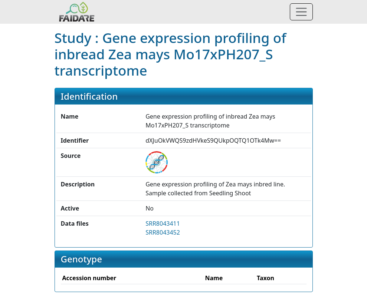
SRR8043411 (162, 223)
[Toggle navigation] (301, 11)
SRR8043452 (162, 232)
